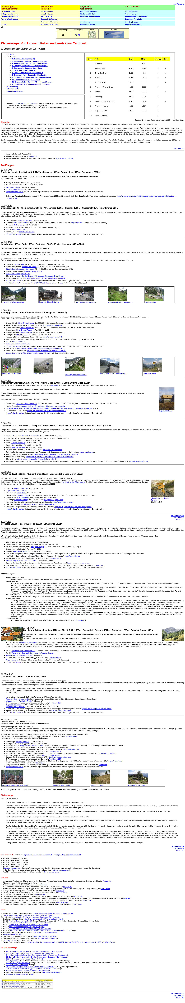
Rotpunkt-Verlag (62, 902)
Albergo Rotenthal (18, 443)
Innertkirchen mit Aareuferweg (13, 302)
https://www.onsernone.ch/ (48, 938)
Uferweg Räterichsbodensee (75, 375)
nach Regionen (47, 14)
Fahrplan (54, 385)
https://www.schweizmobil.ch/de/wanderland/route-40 (46, 278)
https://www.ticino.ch (72, 556)
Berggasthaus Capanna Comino (32, 745)
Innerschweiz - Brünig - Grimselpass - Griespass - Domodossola (40, 276)
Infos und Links (13, 89)
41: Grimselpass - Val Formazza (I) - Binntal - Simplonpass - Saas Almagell (34, 951)
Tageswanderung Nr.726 (33, 271)
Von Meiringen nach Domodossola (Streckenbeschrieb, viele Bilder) (28, 915)
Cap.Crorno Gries (165, 411)
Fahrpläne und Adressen (90, 16)
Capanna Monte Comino (137, 785)
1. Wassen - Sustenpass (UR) (23, 59)
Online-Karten (130, 14)
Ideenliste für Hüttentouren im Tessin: (20, 974)
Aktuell (4, 24)
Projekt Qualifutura (78, 223)
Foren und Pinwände (133, 19)
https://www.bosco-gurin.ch (16, 490)
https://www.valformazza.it (52, 450)
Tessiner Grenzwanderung (28, 642)
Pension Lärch (21, 335)
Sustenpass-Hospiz (13, 187)
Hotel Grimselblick (27, 328)
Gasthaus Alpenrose (21, 223)
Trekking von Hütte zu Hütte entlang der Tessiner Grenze (32, 653)
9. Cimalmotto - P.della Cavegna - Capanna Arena (31, 77)
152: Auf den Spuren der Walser (18, 963)
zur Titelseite (179, 149)
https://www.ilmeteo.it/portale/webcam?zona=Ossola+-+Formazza (54, 454)
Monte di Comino (97, 785)
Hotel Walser (21, 493)
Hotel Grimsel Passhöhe (25, 330)
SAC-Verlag (105, 889)
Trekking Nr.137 (55, 558)
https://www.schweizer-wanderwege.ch (38, 855)
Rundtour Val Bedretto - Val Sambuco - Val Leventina (28, 925)
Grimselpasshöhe (149, 373)
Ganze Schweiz (47, 11)
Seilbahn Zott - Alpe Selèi (15, 707)
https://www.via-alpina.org (138, 461)
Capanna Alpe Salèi (13, 705)
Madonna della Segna (61, 785)
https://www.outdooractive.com (59, 711)
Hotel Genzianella (18, 447)
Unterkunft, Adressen (88, 11)
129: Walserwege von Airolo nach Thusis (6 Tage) (24, 959)
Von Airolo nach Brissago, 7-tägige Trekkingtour (26, 927)
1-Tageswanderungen (9, 14)
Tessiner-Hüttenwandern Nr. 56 (23, 651)
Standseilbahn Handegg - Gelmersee (20, 269)
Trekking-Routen (8, 11)
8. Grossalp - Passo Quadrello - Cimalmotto (29, 75)
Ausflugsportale (131, 11)
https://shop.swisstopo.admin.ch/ (68, 855)
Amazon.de (99, 565)
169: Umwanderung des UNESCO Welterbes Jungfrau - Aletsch (29, 967)
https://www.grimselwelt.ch (52, 325)
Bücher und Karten (87, 24)
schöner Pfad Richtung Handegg (120, 302)
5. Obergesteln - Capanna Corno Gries (27, 68)
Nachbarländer (47, 16)
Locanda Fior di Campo (21, 551)
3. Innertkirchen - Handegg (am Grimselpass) (30, 63)
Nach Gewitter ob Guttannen (85, 302)
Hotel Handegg (150, 302)
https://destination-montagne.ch (44, 936)
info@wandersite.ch (133, 24)
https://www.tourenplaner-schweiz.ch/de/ (97, 709)
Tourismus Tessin (9, 940)
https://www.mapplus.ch (64, 159)
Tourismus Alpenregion (14, 189)
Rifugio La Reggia (37, 547)
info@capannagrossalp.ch (53, 500)
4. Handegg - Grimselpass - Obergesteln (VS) (30, 66)
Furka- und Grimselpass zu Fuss (18, 274)
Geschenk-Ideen (131, 22)
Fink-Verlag (125, 898)
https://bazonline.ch (116, 761)
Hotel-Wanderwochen (49, 24)
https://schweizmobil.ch (14, 192)
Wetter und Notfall (87, 14)
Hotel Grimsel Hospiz (26, 323)
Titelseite (180, 4)
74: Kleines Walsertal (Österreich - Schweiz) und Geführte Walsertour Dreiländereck (37, 955)
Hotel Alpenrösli (26, 332)
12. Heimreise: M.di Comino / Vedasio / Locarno (30, 84)
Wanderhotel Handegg (30, 267)
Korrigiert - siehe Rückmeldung (73, 482)
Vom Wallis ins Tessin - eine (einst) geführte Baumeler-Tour (28, 970)
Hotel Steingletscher (25, 220)
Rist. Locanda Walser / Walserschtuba (25, 436)
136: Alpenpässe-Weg (14, 961)
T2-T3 (77, 35)
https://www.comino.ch (71, 749)
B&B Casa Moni (22, 497)
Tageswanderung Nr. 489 (50, 755)
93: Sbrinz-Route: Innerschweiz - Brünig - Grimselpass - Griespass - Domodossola (36, 957)
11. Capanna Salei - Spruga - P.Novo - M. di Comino (32, 82)
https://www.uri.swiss (26, 232)
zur (175, 4)
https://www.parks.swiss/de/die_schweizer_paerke (72, 507)
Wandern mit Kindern (49, 22)
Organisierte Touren (49, 19)
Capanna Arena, (12, 660)
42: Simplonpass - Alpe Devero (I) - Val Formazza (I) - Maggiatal (30, 953)
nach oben (180, 519)
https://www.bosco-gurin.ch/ (63, 502)
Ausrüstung (85, 22)
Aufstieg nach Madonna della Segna (15, 785)
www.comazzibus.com (86, 452)
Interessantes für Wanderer (136, 16)
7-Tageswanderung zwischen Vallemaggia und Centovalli (30, 929)
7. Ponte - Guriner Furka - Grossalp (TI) (27, 73)
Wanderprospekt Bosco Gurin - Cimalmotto (22, 561)
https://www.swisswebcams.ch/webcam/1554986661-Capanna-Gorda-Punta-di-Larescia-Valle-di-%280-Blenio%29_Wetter (70, 942)
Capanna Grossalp (21, 488)
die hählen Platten (40, 373)
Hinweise (10, 54)
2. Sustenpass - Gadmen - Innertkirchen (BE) (29, 61)
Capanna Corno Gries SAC (26, 404)
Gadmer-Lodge (19, 225)
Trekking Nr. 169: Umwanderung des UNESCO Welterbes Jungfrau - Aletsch (34, 283)
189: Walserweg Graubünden (17, 965)
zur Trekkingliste (177, 516)
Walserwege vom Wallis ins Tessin (18, 655)
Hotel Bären (19, 264)
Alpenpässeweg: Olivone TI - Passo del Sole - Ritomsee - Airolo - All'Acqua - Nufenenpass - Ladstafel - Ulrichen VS (49, 408)
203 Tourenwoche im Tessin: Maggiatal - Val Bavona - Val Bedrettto (31, 969)
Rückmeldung (12, 87)
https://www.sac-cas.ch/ (51, 872)
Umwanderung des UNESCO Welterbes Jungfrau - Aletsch (28, 353)
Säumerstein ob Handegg (11, 373)
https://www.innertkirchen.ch (16, 229)
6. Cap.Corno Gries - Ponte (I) (23, 70)
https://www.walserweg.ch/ (51, 972)
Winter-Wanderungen (9, 19)
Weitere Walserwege (15, 91)
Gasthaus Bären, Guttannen (49, 302)
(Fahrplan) (32, 156)
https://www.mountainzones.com (78, 563)
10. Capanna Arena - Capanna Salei (26, 80)
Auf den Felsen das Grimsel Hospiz (113, 373)
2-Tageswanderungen (9, 16)
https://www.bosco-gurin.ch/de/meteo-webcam (38, 504)
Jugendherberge (23, 495)
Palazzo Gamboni (22, 742)
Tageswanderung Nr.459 (106, 753)
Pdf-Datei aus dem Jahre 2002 (24, 103)
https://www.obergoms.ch (15, 342)
